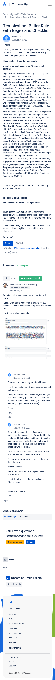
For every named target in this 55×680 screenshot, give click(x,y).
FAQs (11, 619)
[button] (27, 338)
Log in (7, 516)
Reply (5, 501)
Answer (8, 243)
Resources (13, 637)
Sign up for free (15, 542)
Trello (23, 14)
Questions (32, 14)
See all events (14, 584)
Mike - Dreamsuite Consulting (27, 248)
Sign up (16, 516)
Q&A (17, 14)
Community (20, 4)
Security (12, 666)
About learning (15, 633)
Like (9, 417)
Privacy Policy (15, 657)
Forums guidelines (16, 623)
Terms (11, 661)
